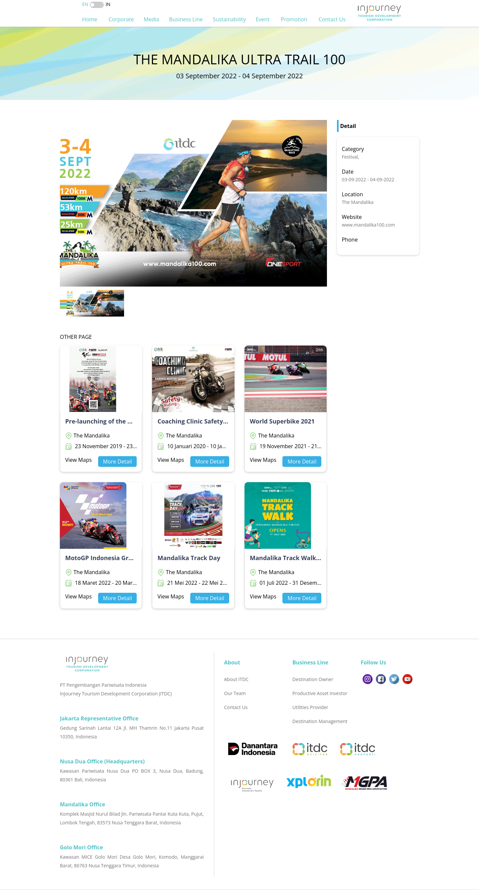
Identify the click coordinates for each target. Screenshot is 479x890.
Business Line (186, 19)
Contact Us (333, 19)
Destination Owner (312, 679)
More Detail (117, 461)
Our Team (235, 693)
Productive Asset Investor (319, 693)
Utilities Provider (310, 707)
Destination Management (319, 721)
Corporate (121, 19)
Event (263, 19)
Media (151, 19)
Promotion (295, 19)
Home (90, 19)
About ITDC (236, 679)
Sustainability (229, 19)
